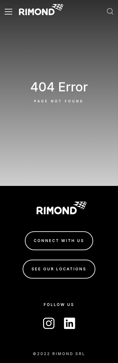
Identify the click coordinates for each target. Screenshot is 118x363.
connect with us (59, 240)
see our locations (59, 269)
